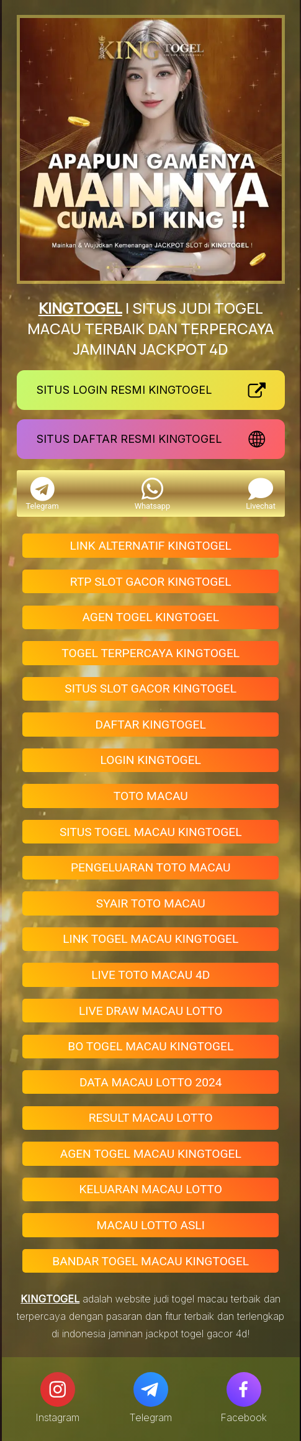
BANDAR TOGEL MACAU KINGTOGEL (150, 1261)
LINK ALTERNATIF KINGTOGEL (150, 546)
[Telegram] (150, 1389)
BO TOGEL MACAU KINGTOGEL (150, 1046)
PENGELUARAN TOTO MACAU (151, 867)
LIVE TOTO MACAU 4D (150, 975)
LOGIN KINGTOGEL (151, 760)
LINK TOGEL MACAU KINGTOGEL (150, 939)
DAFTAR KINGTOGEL (151, 724)
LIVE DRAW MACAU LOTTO (151, 1011)
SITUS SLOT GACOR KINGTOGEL (150, 688)
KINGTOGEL (80, 308)
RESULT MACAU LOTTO (151, 1118)
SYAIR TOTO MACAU (150, 903)
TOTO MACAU (151, 796)
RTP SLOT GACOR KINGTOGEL (150, 582)
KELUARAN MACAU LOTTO (150, 1189)
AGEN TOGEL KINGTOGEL (150, 617)
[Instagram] (57, 1389)
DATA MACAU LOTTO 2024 (150, 1082)
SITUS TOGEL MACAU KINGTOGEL (151, 832)
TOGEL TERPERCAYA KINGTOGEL (150, 653)
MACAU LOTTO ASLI (151, 1225)
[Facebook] (244, 1389)
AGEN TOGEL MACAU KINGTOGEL (150, 1154)
